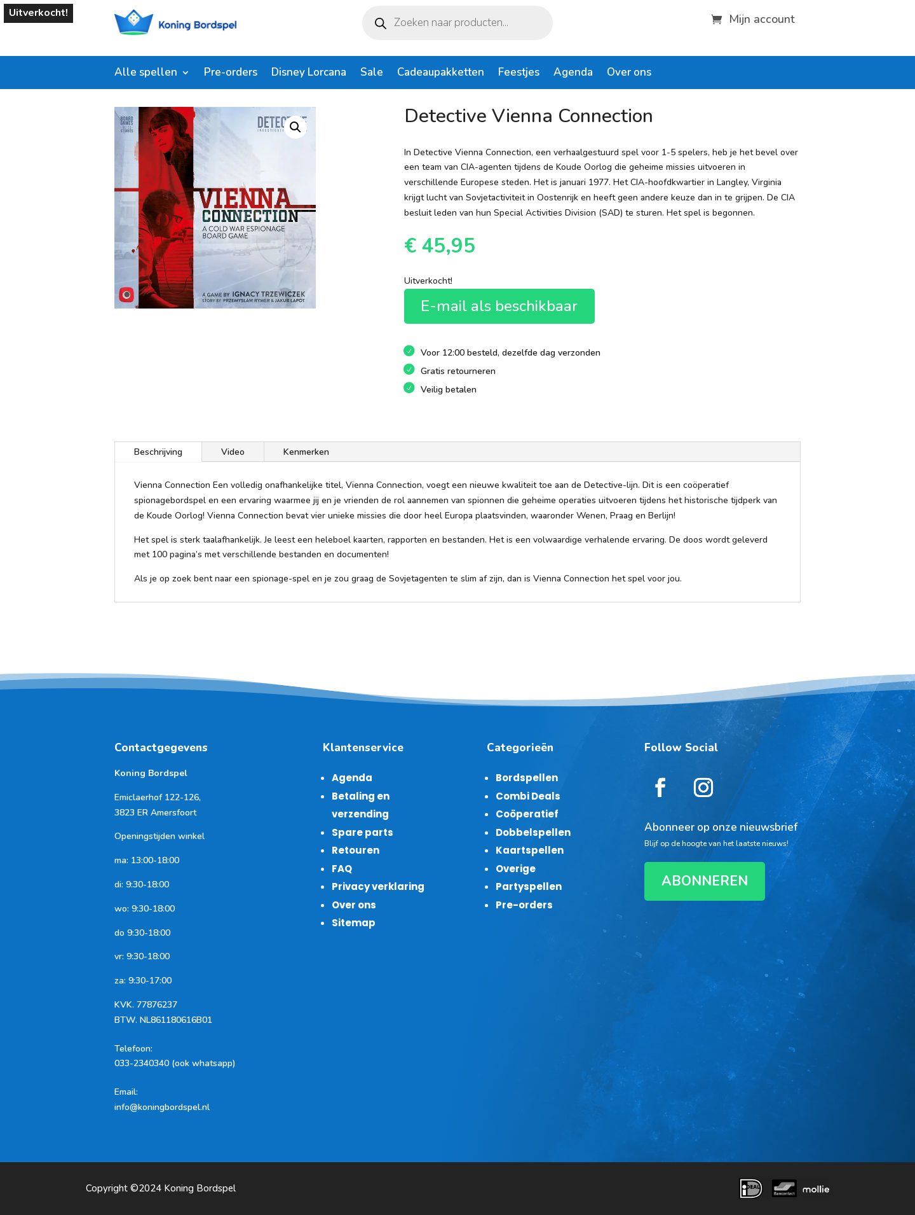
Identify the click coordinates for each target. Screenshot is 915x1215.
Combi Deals (528, 796)
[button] (295, 127)
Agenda (573, 74)
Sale (371, 74)
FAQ (342, 868)
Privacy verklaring (378, 886)
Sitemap (354, 922)
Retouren (355, 850)
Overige (516, 868)
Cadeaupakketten (440, 74)
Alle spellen (145, 74)
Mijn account (762, 17)
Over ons (629, 74)
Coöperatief (527, 814)
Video (233, 452)
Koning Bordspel (200, 1188)
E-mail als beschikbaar (499, 306)
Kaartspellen (530, 850)
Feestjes (518, 74)
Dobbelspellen (533, 832)
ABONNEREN (704, 881)
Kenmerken (306, 452)
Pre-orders (230, 74)
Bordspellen (527, 777)
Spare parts (362, 832)
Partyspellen (529, 886)
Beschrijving (158, 452)
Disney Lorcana (308, 74)
